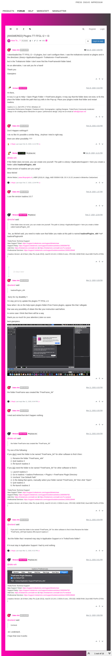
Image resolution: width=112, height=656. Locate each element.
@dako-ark (12, 158)
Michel (14, 153)
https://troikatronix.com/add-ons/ (26, 248)
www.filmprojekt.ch (25, 177)
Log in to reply (98, 41)
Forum (21, 11)
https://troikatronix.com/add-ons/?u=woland (55, 248)
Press (79, 2)
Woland (15, 215)
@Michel (31, 215)
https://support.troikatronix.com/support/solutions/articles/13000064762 (44, 246)
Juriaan (15, 88)
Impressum (97, 2)
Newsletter (59, 11)
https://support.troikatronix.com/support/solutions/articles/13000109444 (49, 250)
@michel (11, 219)
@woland (11, 285)
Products (8, 11)
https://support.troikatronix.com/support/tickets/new (40, 243)
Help (30, 11)
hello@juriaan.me (79, 112)
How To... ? (16, 40)
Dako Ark (15, 50)
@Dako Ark (31, 153)
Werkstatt (43, 11)
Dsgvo (86, 2)
